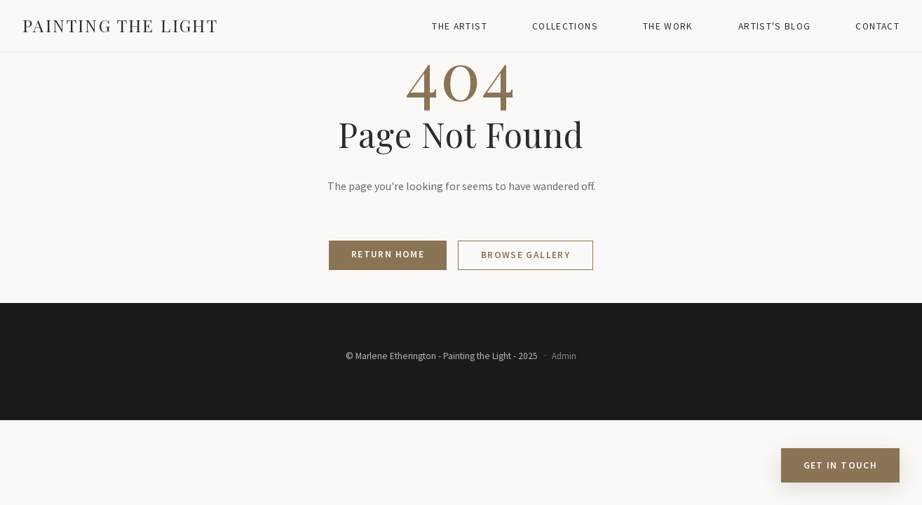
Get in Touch (840, 465)
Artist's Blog (774, 26)
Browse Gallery (525, 255)
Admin (564, 355)
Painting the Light (120, 25)
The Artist (459, 26)
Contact (877, 26)
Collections (565, 26)
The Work (668, 26)
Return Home (387, 254)
